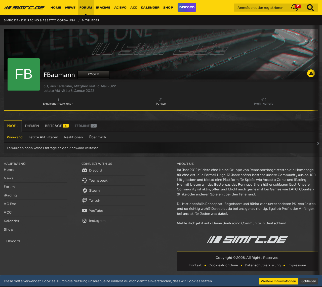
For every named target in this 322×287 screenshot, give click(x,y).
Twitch (91, 200)
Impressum (297, 265)
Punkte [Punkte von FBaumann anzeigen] (161, 103)
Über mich (97, 137)
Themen (32, 126)
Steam (91, 190)
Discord (92, 170)
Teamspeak (94, 180)
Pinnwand (15, 137)
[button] (295, 8)
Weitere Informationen (278, 281)
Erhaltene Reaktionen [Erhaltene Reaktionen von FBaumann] (58, 103)
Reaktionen (73, 137)
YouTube (92, 211)
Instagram (94, 221)
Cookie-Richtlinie (223, 265)
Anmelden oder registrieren (260, 8)
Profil (12, 126)
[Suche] (310, 8)
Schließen (308, 281)
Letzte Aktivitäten (43, 137)
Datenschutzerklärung (263, 265)
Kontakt (195, 265)
